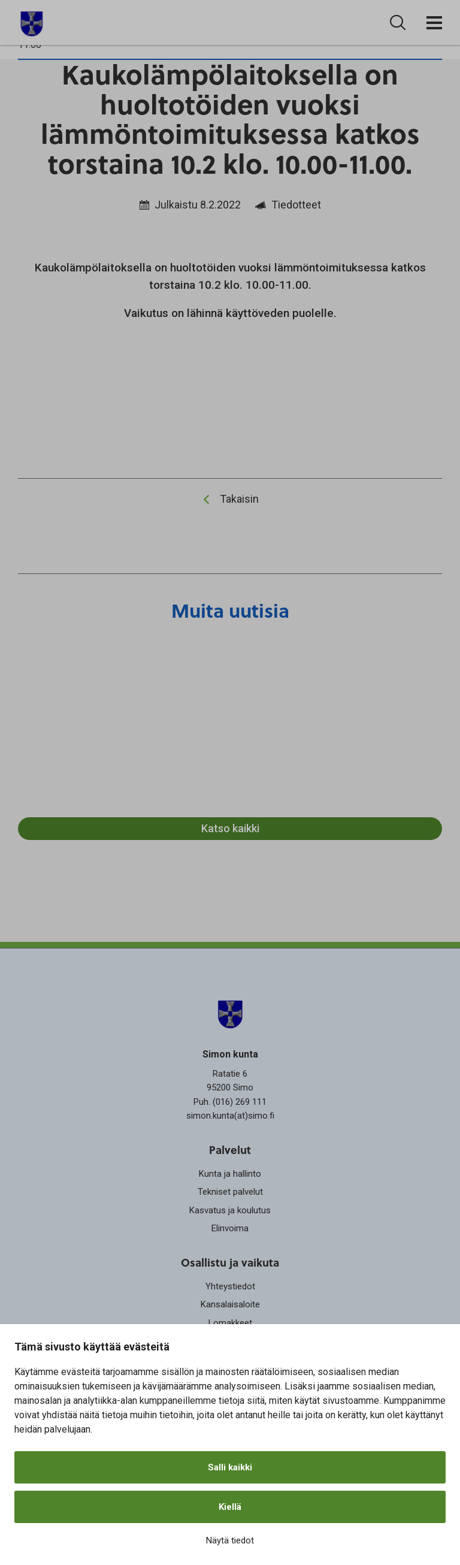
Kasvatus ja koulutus (230, 1210)
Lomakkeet (230, 1323)
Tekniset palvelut (230, 1191)
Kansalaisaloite (230, 1304)
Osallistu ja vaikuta (230, 1262)
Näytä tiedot (230, 1540)
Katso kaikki (230, 828)
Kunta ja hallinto (230, 1173)
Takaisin (239, 499)
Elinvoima (230, 1228)
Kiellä (230, 1506)
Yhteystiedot (230, 1286)
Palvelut (230, 1149)
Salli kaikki (230, 1467)
